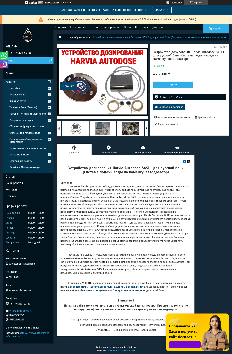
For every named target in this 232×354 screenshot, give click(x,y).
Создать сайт (52, 2)
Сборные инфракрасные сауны (26, 126)
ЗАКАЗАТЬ (162, 10)
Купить (173, 85)
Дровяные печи (77, 286)
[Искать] (50, 60)
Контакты (141, 27)
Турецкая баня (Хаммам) (23, 107)
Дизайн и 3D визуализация (25, 167)
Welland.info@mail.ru (20, 311)
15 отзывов (176, 2)
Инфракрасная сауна (21, 120)
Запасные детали (19, 154)
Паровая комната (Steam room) (27, 113)
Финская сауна (17, 101)
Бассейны (14, 88)
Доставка (158, 27)
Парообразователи (79, 37)
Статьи (93, 27)
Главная (60, 27)
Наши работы (111, 27)
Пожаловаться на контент (121, 350)
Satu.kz (132, 347)
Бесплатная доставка (170, 107)
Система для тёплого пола (24, 132)
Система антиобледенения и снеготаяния (25, 140)
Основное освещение (93, 290)
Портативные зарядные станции (27, 148)
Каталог (75, 27)
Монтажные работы (20, 161)
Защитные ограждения (128, 286)
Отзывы (11, 196)
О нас (127, 27)
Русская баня (17, 94)
